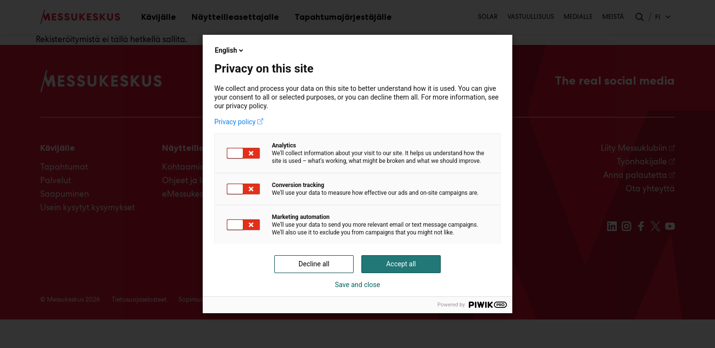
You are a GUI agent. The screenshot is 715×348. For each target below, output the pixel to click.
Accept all (401, 264)
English (230, 50)
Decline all (313, 264)
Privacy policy (234, 122)
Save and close (357, 285)
